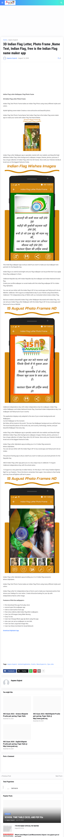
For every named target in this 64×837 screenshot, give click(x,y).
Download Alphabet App (11, 630)
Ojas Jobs (50, 664)
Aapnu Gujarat (13, 40)
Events (33, 664)
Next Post (59, 776)
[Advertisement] (32, 22)
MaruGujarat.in (41, 664)
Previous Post (6, 776)
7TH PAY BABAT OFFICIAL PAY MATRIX (27, 826)
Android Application (24, 664)
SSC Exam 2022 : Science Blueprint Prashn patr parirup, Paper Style (15, 715)
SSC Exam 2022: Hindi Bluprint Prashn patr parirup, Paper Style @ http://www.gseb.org (46, 716)
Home (5, 40)
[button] (2, 2)
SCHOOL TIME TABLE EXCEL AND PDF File (24, 817)
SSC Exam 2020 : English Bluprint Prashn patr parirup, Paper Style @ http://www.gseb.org (15, 744)
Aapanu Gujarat (16, 680)
